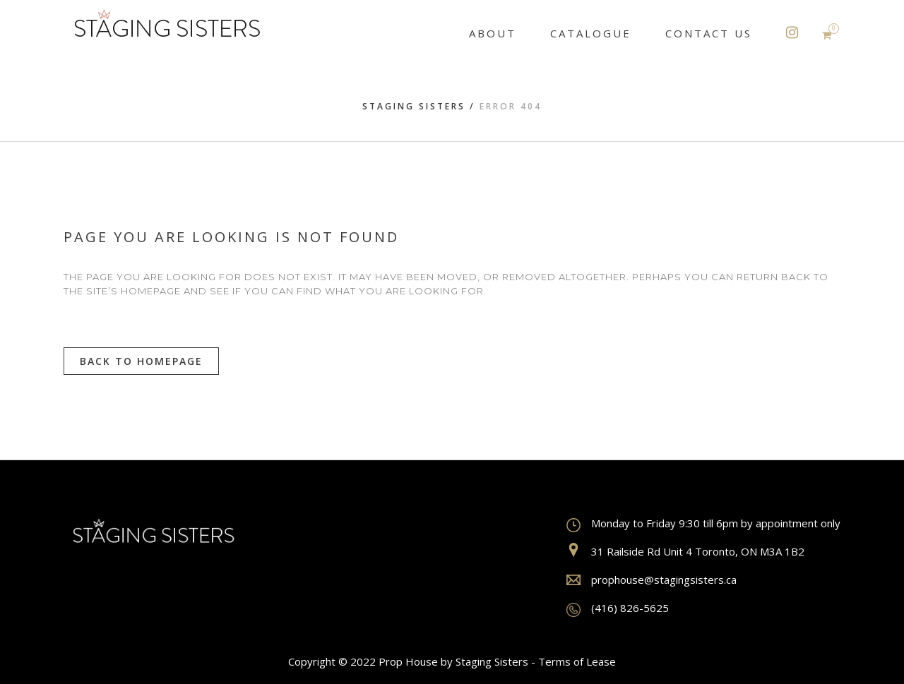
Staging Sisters (413, 106)
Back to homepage (141, 361)
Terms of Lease (577, 661)
